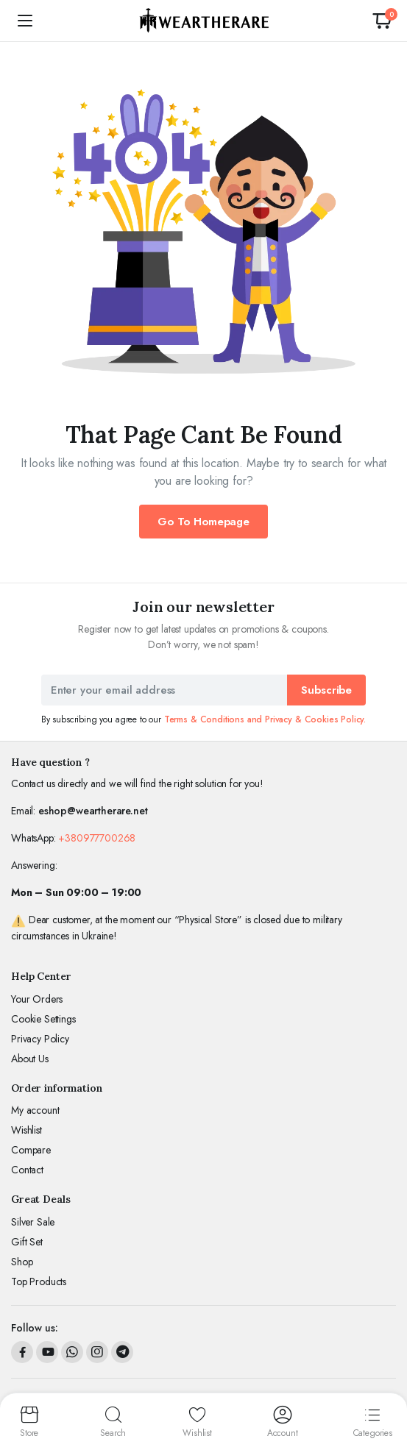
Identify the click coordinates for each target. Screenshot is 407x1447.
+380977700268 (96, 838)
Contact (27, 1169)
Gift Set (27, 1241)
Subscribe (326, 690)
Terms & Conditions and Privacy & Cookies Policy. (265, 719)
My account (35, 1110)
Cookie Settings (43, 1019)
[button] (382, 21)
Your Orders (37, 999)
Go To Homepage (203, 521)
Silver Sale (32, 1222)
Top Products (38, 1281)
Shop (21, 1261)
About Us (30, 1058)
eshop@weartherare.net (93, 810)
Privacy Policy (40, 1038)
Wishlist (26, 1130)
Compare (31, 1149)
